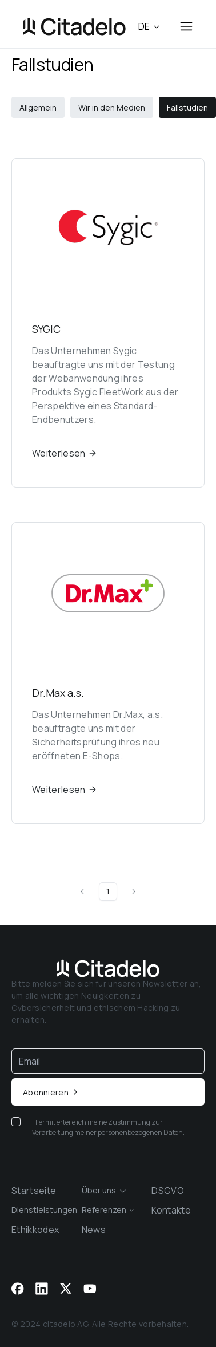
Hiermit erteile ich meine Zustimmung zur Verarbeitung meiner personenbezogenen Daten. (108, 1127)
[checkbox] (16, 1121)
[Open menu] (186, 26)
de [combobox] (149, 26)
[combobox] (108, 1190)
